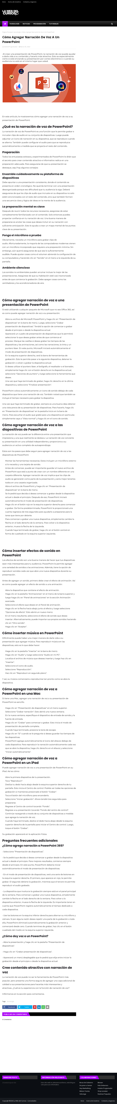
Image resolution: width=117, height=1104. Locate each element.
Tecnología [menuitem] (14, 24)
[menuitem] (5, 23)
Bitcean (100, 1083)
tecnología (17, 32)
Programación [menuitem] (39, 24)
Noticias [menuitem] (26, 24)
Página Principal (7, 32)
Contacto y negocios (29, 2)
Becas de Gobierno (86, 1083)
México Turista (85, 1091)
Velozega (83, 1094)
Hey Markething (85, 1088)
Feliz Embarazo (103, 1085)
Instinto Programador (105, 1088)
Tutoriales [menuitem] (53, 24)
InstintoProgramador (11, 47)
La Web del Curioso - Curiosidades (25, 1101)
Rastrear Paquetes (104, 1094)
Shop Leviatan (103, 1091)
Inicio (4, 2)
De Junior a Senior (86, 1085)
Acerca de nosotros (14, 2)
